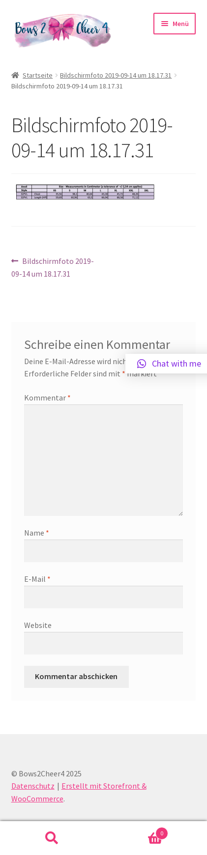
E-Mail (37, 579)
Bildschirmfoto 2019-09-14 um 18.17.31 (116, 75)
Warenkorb (136, 831)
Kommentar (47, 397)
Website (38, 625)
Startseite (38, 75)
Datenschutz (33, 786)
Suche (52, 838)
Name (36, 533)
